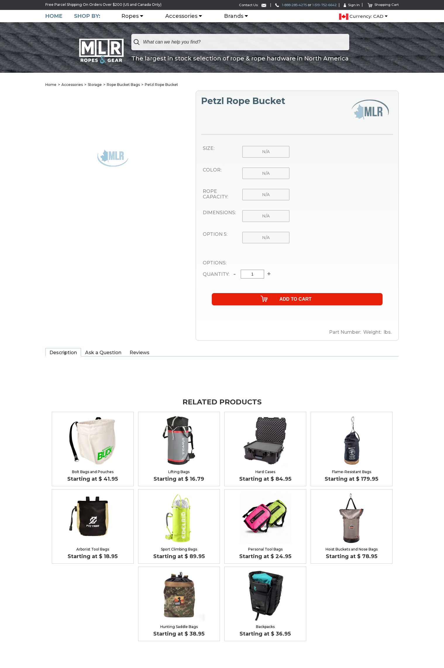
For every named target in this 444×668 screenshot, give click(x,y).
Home (54, 16)
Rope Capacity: (215, 194)
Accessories (182, 16)
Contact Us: (245, 5)
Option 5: (215, 234)
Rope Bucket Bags (123, 84)
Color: (212, 170)
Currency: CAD (361, 16)
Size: (208, 148)
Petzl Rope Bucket (161, 84)
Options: (214, 263)
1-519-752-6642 (322, 5)
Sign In (351, 5)
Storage (95, 84)
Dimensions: (219, 213)
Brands (234, 16)
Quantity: (216, 274)
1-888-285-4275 (285, 5)
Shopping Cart (383, 4)
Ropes (130, 16)
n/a (266, 152)
